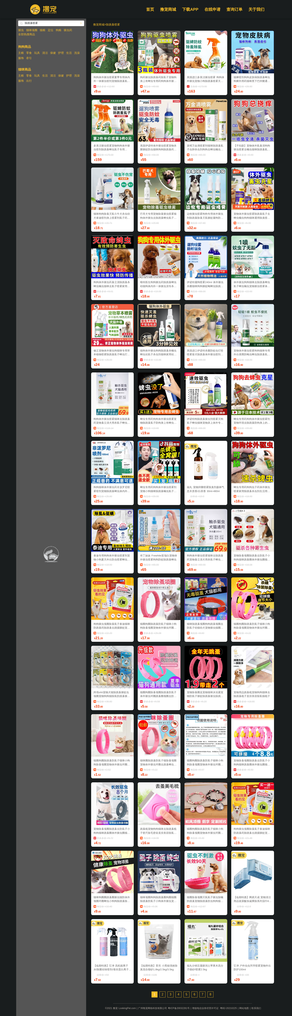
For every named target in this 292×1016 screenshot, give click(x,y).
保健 (53, 52)
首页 (150, 9)
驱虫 (21, 30)
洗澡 (77, 52)
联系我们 (256, 1008)
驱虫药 (68, 30)
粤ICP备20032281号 (179, 1008)
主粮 (21, 52)
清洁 (45, 52)
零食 (29, 52)
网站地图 (244, 1008)
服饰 (21, 58)
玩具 (37, 52)
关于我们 (256, 9)
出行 (29, 80)
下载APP (190, 9)
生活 (69, 52)
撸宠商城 (168, 9)
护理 (61, 52)
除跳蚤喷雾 (113, 24)
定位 (50, 30)
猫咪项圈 (31, 30)
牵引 (29, 58)
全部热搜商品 (26, 34)
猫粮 (42, 30)
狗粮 (58, 30)
